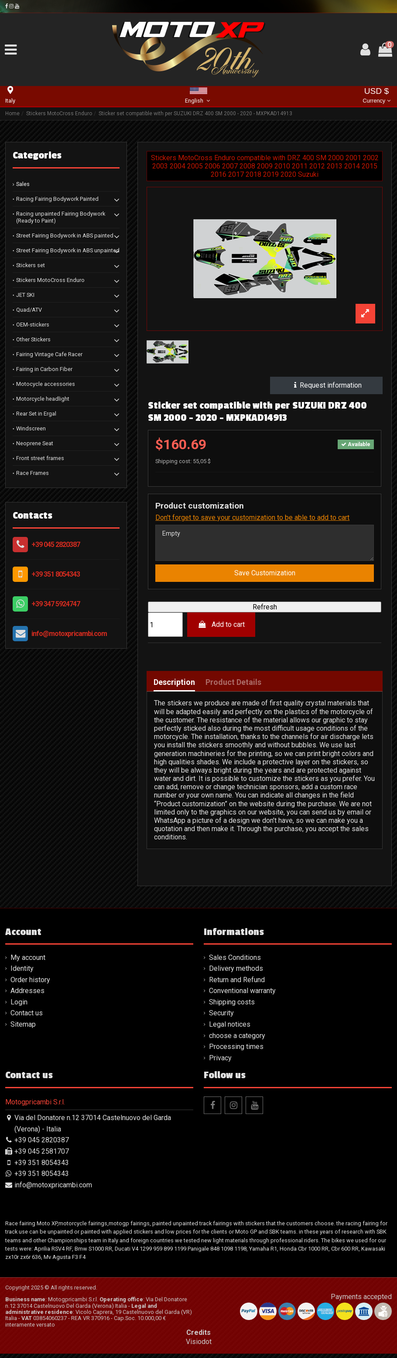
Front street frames (40, 458)
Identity (22, 973)
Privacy (220, 1062)
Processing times (236, 1051)
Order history (30, 984)
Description (174, 686)
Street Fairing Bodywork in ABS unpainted (68, 250)
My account (27, 962)
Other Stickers (33, 339)
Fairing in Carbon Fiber (44, 369)
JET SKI (25, 295)
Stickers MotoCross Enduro (50, 280)
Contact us (26, 1017)
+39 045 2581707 (41, 1156)
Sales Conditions (235, 962)
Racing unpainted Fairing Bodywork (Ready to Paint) (60, 217)
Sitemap (23, 1029)
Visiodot (199, 1346)
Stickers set (30, 265)
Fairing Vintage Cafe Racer (49, 354)
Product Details (233, 686)
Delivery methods (236, 973)
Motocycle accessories (45, 384)
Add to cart (221, 629)
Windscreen (31, 428)
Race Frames (32, 473)
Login (18, 1006)
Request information (326, 385)
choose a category (237, 1040)
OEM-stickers (32, 324)
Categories (37, 155)
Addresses (27, 995)
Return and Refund (237, 984)
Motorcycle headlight (42, 398)
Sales (23, 184)
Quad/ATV (29, 309)
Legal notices (229, 1029)
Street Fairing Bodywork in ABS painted (64, 235)
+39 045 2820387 (55, 544)
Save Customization (264, 577)
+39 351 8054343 (55, 574)
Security (221, 1017)
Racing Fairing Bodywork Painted (57, 199)
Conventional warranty (242, 995)
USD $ (376, 96)
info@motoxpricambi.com (69, 633)
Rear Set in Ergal (36, 413)
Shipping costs (232, 1006)
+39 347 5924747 (55, 604)
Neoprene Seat (34, 443)
